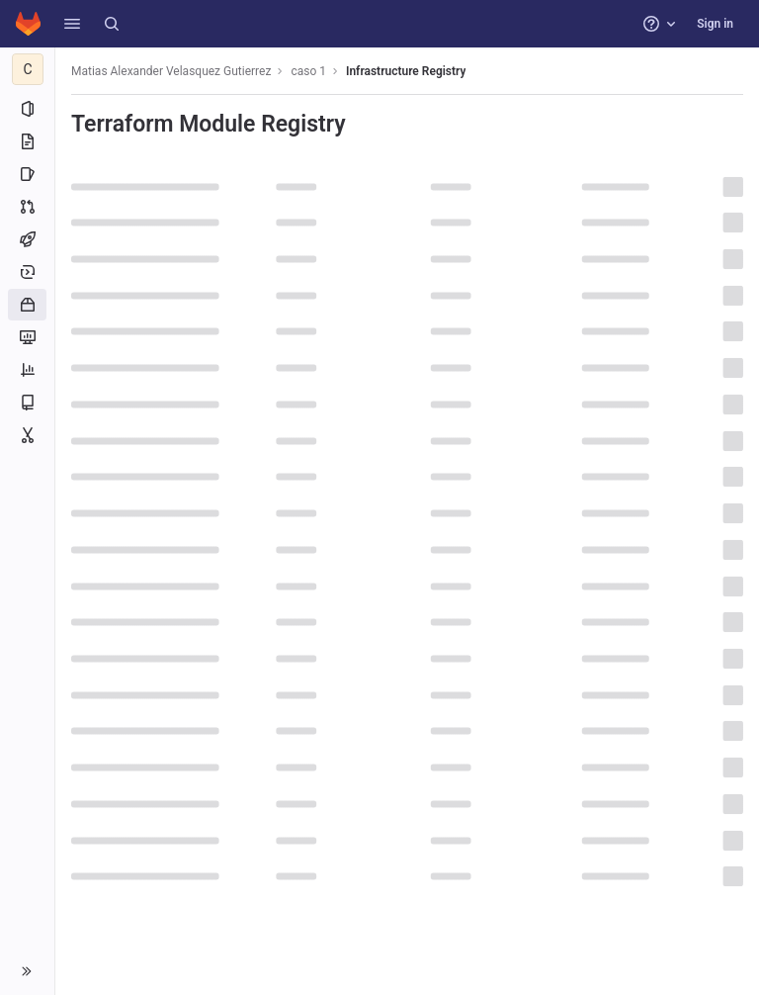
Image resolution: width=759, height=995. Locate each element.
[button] (72, 24)
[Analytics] (27, 370)
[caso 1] (27, 69)
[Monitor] (27, 337)
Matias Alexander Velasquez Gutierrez (171, 71)
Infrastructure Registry (405, 71)
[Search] (111, 24)
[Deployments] (27, 272)
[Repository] (27, 141)
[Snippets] (27, 435)
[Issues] (27, 174)
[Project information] (27, 109)
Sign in (715, 24)
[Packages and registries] (27, 304)
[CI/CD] (27, 239)
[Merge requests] (27, 207)
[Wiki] (27, 402)
